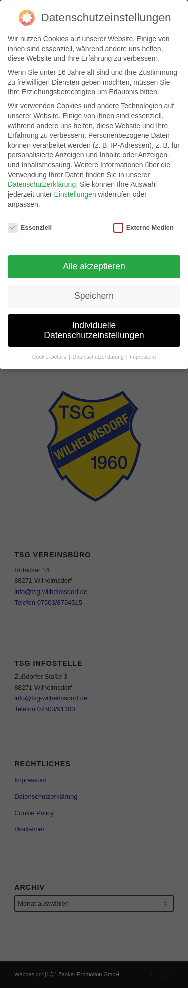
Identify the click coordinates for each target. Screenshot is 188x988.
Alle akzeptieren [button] (94, 266)
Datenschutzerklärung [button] (99, 357)
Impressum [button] (143, 357)
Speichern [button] (94, 296)
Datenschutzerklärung (42, 184)
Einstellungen (75, 194)
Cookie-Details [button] (50, 357)
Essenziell (30, 227)
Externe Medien (143, 227)
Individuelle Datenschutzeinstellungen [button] (94, 330)
